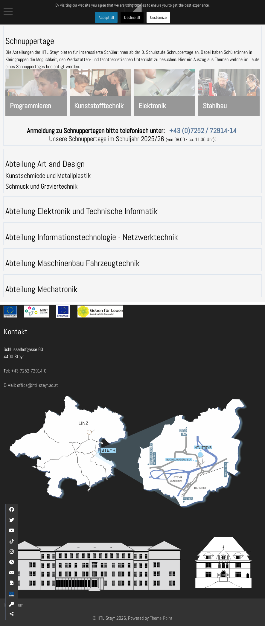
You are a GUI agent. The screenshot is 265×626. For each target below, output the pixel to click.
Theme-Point (161, 618)
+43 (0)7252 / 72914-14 (203, 130)
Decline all (132, 17)
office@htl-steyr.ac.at (37, 385)
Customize (158, 17)
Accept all (106, 17)
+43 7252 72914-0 (28, 371)
